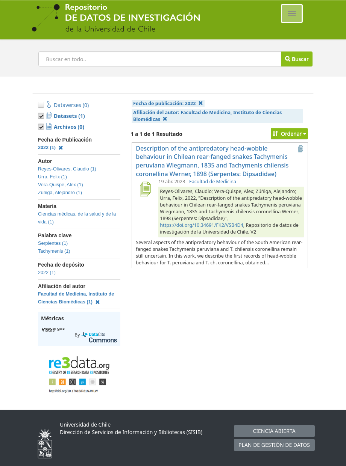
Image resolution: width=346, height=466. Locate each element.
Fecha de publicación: (168, 103)
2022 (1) (50, 147)
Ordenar (289, 133)
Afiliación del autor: (207, 115)
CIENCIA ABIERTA (274, 430)
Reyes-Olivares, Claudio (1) (67, 169)
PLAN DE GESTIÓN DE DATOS (274, 444)
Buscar (296, 58)
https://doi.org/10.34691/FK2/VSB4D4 (201, 225)
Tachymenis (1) (54, 251)
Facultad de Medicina (212, 181)
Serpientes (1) (53, 243)
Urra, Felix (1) (52, 176)
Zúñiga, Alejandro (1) (60, 192)
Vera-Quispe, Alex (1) (60, 184)
